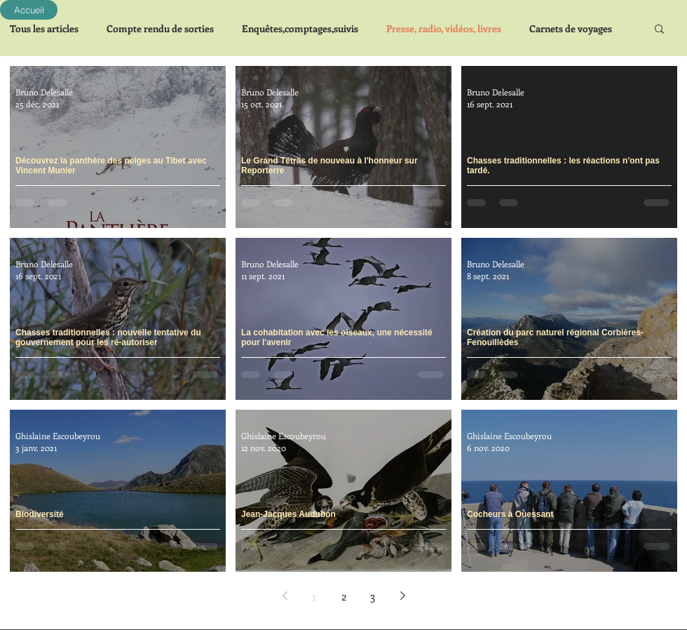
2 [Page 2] (343, 596)
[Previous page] (284, 595)
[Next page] (402, 595)
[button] (659, 29)
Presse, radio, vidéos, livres (443, 28)
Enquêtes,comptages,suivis (300, 28)
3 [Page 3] (373, 596)
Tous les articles (44, 28)
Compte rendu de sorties (160, 28)
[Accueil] (28, 10)
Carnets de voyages (570, 28)
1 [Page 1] (314, 596)
